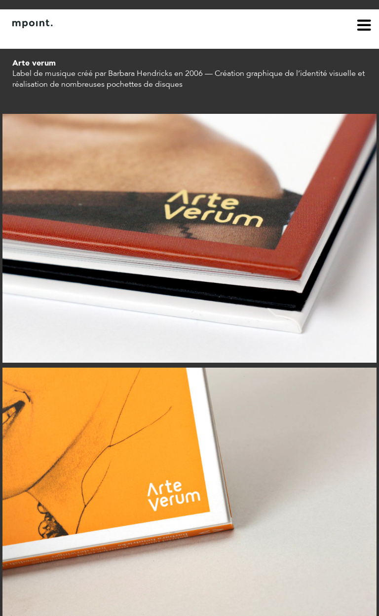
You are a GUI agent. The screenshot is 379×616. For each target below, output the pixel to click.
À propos (27, 38)
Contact (67, 38)
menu (364, 26)
